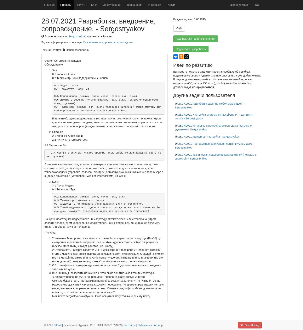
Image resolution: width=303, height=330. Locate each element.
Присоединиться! (238, 4)
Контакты (129, 325)
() (179, 28)
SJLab (57, 325)
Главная (49, 4)
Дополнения (134, 4)
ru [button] (258, 4)
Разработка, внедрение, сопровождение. (108, 42)
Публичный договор (150, 325)
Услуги (81, 4)
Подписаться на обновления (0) (196, 38)
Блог (94, 4)
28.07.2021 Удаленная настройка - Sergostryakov (208, 136)
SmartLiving (250, 325)
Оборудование (112, 4)
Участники (154, 4)
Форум (171, 4)
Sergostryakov (76, 36)
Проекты (65, 4)
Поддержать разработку (191, 49)
